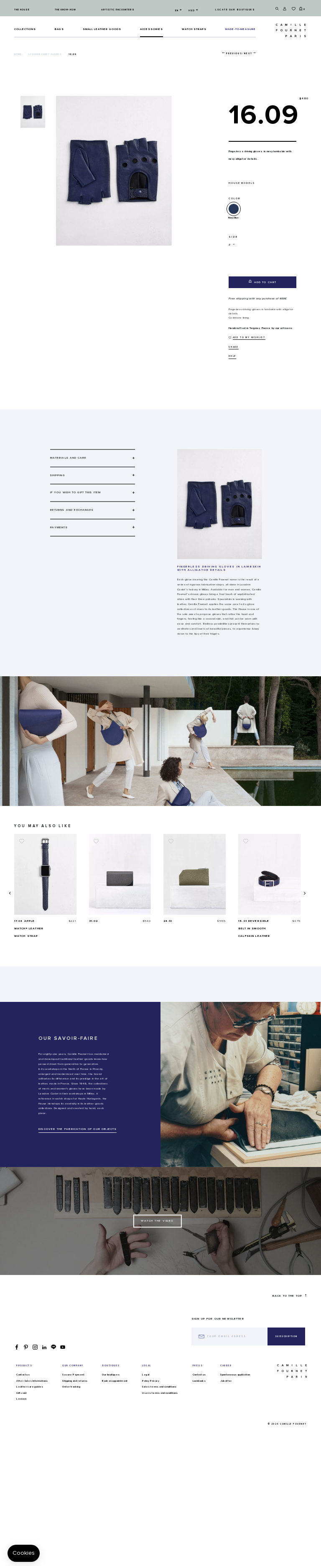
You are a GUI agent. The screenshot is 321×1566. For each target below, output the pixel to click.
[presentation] (9, 893)
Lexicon (21, 1399)
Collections (25, 29)
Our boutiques (111, 1374)
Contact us (23, 1374)
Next (248, 54)
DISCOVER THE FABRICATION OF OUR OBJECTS (77, 1129)
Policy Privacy (150, 1381)
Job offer (226, 1381)
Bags (59, 29)
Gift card (21, 1393)
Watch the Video (157, 1221)
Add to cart (262, 282)
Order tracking (71, 1386)
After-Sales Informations (32, 1381)
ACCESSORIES (151, 29)
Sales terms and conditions (159, 1386)
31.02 (168, 921)
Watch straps (194, 29)
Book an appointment (115, 1381)
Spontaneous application (235, 1374)
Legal (145, 1374)
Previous (234, 54)
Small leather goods (102, 29)
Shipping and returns (74, 1381)
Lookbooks (199, 1381)
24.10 (242, 921)
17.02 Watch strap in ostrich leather (29, 928)
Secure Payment (73, 1374)
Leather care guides (29, 1386)
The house (22, 10)
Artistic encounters (117, 10)
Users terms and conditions (160, 1393)
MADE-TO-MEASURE (240, 29)
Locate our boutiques (235, 10)
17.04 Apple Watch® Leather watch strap (103, 928)
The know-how (65, 10)
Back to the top (289, 1295)
